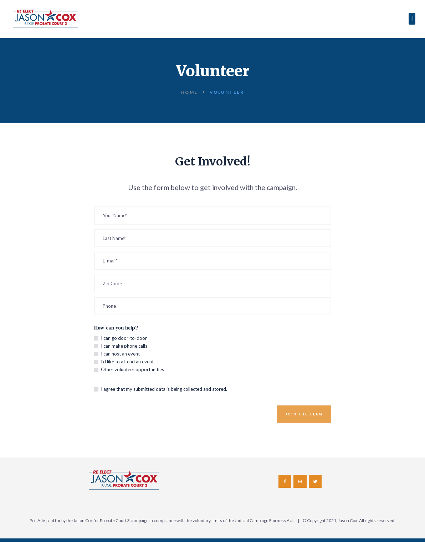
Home (189, 92)
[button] (412, 19)
